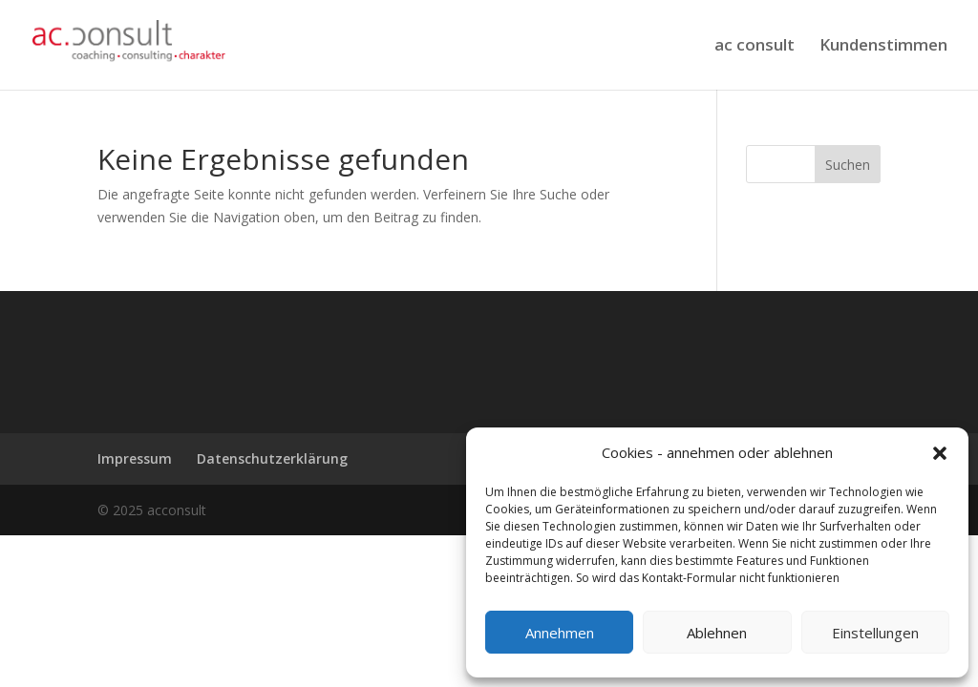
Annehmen (559, 632)
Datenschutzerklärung (272, 458)
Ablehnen (717, 632)
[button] (939, 453)
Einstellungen (875, 632)
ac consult (754, 46)
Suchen (847, 165)
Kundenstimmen (883, 46)
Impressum (134, 458)
